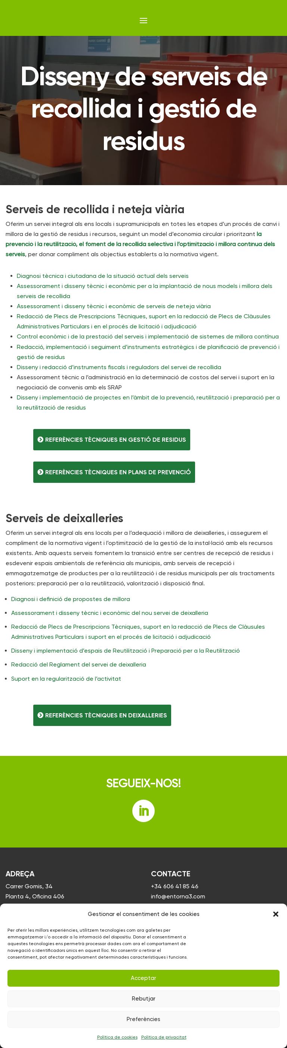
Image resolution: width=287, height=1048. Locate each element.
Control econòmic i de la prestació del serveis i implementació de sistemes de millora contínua (148, 336)
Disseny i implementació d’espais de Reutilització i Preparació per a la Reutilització (125, 650)
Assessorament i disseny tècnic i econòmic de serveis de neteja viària (114, 306)
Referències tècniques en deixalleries (106, 715)
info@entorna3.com (178, 896)
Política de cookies (117, 1037)
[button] (276, 914)
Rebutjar (143, 998)
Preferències (143, 1019)
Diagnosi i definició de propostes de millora (70, 599)
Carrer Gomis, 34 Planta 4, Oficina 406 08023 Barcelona (35, 896)
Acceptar (143, 978)
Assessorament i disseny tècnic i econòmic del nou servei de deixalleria (109, 612)
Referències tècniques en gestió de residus (115, 439)
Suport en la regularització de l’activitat (66, 678)
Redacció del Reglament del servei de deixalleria (78, 664)
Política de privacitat (163, 1037)
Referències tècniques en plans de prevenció (118, 472)
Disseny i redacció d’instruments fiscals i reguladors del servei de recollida (119, 367)
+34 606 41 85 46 (174, 886)
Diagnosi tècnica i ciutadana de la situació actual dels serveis (103, 275)
